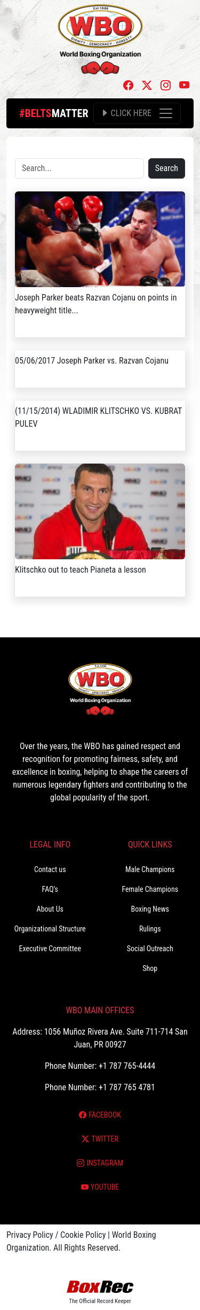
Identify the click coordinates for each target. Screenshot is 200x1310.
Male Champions (150, 869)
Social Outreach (150, 948)
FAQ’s (50, 889)
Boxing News (150, 909)
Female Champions (150, 889)
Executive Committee (50, 948)
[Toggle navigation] (137, 113)
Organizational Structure (50, 928)
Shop (149, 968)
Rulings (150, 928)
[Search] (79, 168)
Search (166, 168)
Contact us (50, 869)
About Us (50, 909)
